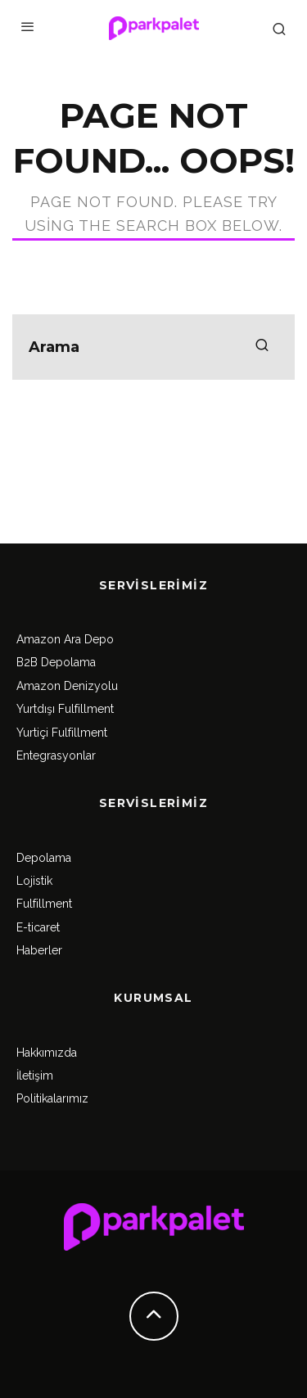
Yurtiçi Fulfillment (61, 732)
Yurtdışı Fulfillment (65, 708)
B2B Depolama (56, 662)
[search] (262, 347)
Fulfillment (44, 903)
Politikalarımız (52, 1098)
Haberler (39, 950)
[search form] (153, 347)
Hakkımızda (46, 1052)
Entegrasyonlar (56, 755)
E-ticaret (38, 927)
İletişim (34, 1075)
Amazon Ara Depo (65, 639)
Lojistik (34, 880)
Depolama (43, 857)
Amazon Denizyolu (67, 685)
